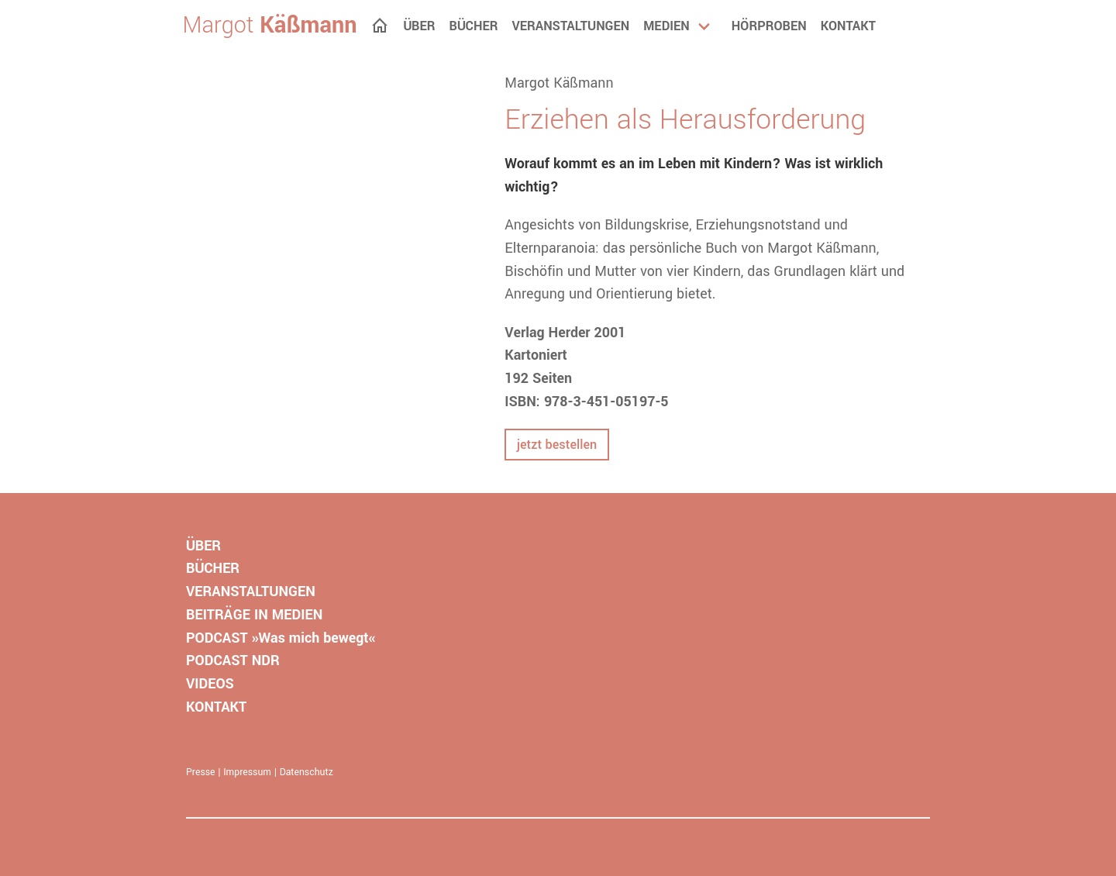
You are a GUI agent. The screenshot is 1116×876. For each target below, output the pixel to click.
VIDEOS (210, 684)
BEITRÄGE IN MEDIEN (254, 615)
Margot (270, 25)
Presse (200, 772)
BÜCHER (212, 568)
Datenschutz (306, 772)
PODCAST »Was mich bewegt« (280, 638)
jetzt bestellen (557, 445)
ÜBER (203, 546)
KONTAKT (216, 707)
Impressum (247, 772)
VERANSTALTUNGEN (250, 591)
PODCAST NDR (233, 660)
